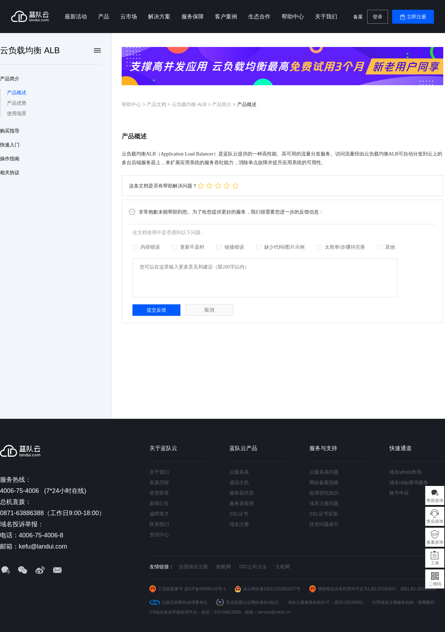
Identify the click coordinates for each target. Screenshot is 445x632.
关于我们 (326, 16)
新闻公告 (159, 503)
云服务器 (239, 472)
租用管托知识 (324, 493)
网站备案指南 (324, 482)
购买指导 (9, 131)
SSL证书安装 (323, 514)
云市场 (128, 16)
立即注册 (416, 16)
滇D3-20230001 (348, 602)
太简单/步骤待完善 (341, 247)
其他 (386, 247)
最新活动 (76, 16)
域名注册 (239, 524)
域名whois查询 (405, 472)
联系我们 (159, 524)
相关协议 (9, 172)
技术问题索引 (324, 524)
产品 (103, 16)
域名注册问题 (324, 503)
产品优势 (16, 103)
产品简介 (9, 78)
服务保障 (192, 16)
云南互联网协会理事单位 (185, 602)
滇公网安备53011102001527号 (271, 588)
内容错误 (146, 247)
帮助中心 (293, 16)
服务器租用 (241, 503)
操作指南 (9, 158)
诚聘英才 (159, 514)
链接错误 (230, 247)
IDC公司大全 (253, 566)
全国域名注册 (193, 566)
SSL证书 (238, 514)
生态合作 (259, 16)
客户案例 (226, 16)
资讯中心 (159, 534)
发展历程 (159, 482)
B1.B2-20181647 (380, 588)
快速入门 (9, 144)
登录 (377, 16)
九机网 (282, 566)
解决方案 (159, 16)
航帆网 (223, 566)
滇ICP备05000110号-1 (205, 588)
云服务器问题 (324, 472)
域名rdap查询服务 (408, 482)
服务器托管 (241, 493)
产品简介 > (224, 104)
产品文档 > (159, 104)
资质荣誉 (159, 493)
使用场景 (16, 113)
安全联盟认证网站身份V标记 (252, 602)
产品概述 (16, 92)
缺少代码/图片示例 (280, 247)
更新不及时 (188, 247)
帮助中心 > (134, 104)
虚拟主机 (239, 482)
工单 (435, 563)
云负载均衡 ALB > (192, 104)
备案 (358, 16)
